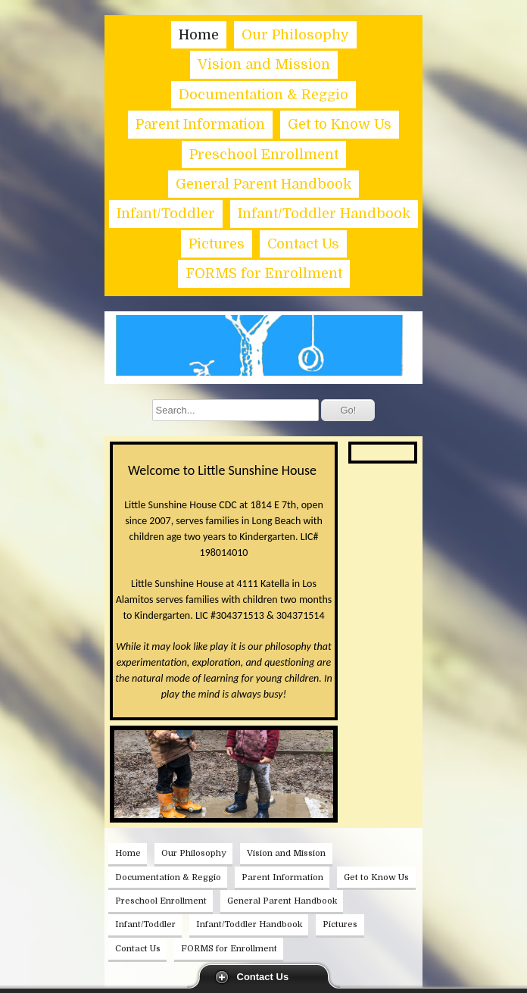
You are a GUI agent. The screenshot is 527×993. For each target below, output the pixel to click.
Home (199, 34)
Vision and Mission (264, 64)
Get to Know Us (339, 124)
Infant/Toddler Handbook (324, 213)
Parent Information (200, 124)
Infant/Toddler (166, 213)
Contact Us (263, 976)
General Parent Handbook (263, 184)
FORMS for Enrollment (264, 273)
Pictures (217, 243)
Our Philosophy (295, 34)
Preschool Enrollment (263, 154)
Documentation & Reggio (263, 94)
